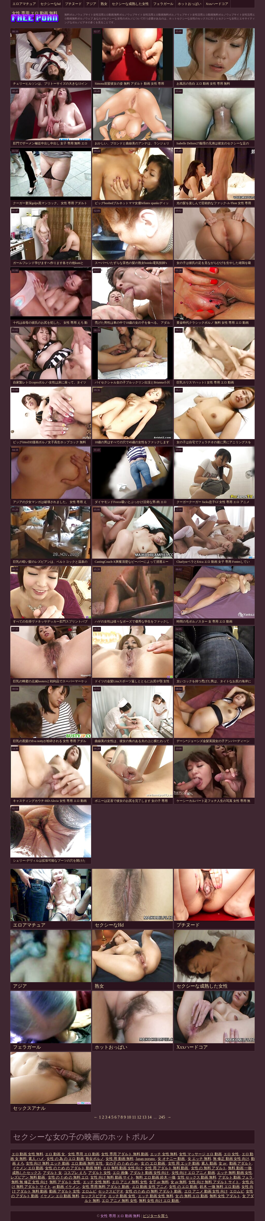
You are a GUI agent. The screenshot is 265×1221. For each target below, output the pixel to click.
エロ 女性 (232, 1154)
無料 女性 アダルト (225, 1196)
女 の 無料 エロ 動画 (191, 1196)
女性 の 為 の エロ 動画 (65, 1159)
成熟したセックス (26, 1173)
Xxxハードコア (217, 4)
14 (150, 1117)
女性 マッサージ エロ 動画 (200, 1154)
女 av (223, 1163)
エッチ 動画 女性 (122, 1196)
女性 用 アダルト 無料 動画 (167, 1168)
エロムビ (89, 1191)
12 (139, 1117)
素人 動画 (209, 1163)
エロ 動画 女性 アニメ (149, 1187)
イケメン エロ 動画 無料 (59, 1196)
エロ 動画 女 (55, 1154)
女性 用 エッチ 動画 (184, 1163)
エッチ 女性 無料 (163, 1154)
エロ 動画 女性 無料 (27, 1154)
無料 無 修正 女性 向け (29, 1182)
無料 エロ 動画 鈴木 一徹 (155, 1177)
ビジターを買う (155, 1216)
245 (162, 1117)
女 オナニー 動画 (172, 1159)
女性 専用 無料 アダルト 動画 (106, 1187)
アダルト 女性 (99, 1173)
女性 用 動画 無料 (120, 1159)
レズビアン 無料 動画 (28, 1177)
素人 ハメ (36, 1159)
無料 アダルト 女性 (65, 1182)
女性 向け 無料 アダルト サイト (214, 1182)
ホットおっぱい (189, 4)
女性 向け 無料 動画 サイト (112, 1177)
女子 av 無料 (159, 1182)
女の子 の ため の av (122, 1163)
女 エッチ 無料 (199, 1159)
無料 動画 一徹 (240, 1168)
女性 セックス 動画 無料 (196, 1177)
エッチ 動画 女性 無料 (155, 1196)
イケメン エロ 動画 (27, 1168)
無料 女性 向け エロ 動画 (159, 1201)
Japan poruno (145, 1159)
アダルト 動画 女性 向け (150, 1173)
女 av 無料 (179, 1182)
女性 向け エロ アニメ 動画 (193, 1173)
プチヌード (73, 4)
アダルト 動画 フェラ (236, 1177)
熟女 (104, 4)
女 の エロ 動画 (153, 1163)
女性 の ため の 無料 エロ (68, 1177)
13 (144, 1117)
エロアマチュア (24, 4)
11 (134, 1117)
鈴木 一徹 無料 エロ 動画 (220, 1187)
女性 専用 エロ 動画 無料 (34, 13)
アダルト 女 (52, 1173)
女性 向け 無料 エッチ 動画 (47, 1163)
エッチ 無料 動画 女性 (234, 1173)
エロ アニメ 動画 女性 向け (206, 1191)
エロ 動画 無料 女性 (87, 1163)
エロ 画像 (120, 1173)
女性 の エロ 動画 (183, 1187)
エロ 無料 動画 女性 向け (123, 1168)
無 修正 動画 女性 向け (231, 1159)
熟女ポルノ (95, 1159)
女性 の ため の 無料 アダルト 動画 (153, 1191)
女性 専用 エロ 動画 (84, 1154)
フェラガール (163, 4)
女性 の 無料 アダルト (208, 1168)
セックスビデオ (110, 1191)
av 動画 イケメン (66, 1187)
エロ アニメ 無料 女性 (129, 1182)
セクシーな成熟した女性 (130, 4)
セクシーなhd (50, 4)
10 (129, 1117)
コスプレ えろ (75, 1173)
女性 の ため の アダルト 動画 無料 (73, 1168)
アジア (91, 4)
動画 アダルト (240, 1163)
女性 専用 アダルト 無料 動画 (124, 1154)
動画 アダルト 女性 (64, 1191)
